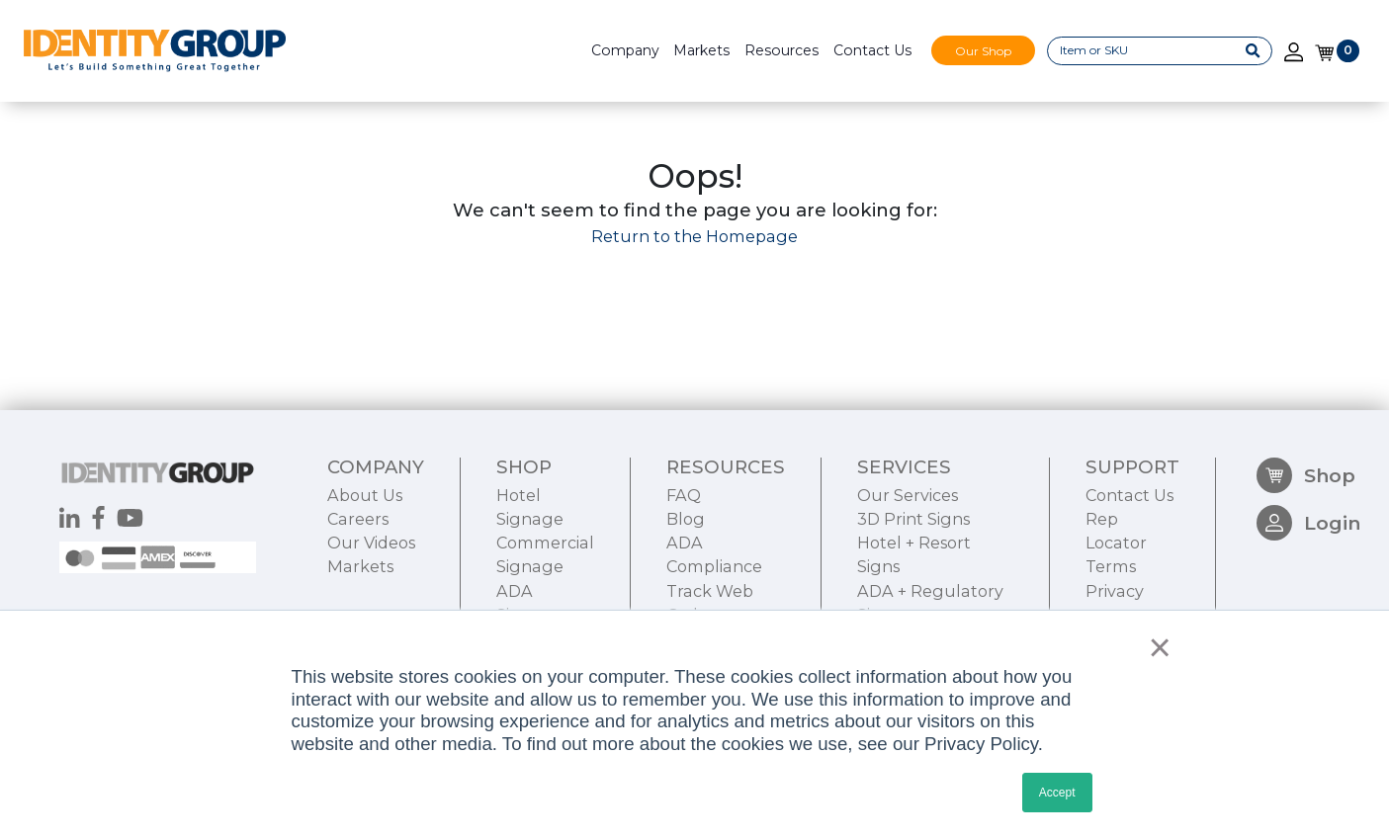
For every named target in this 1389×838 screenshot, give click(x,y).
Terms (1110, 566)
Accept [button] (1057, 792)
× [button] (1155, 647)
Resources (781, 50)
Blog (685, 519)
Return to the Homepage (694, 236)
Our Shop (983, 49)
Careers (358, 519)
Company (625, 50)
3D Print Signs (913, 519)
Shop (1306, 475)
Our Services (907, 495)
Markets (701, 50)
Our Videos (371, 542)
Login (1308, 523)
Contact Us (872, 50)
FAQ (683, 495)
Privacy (1114, 591)
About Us (364, 495)
